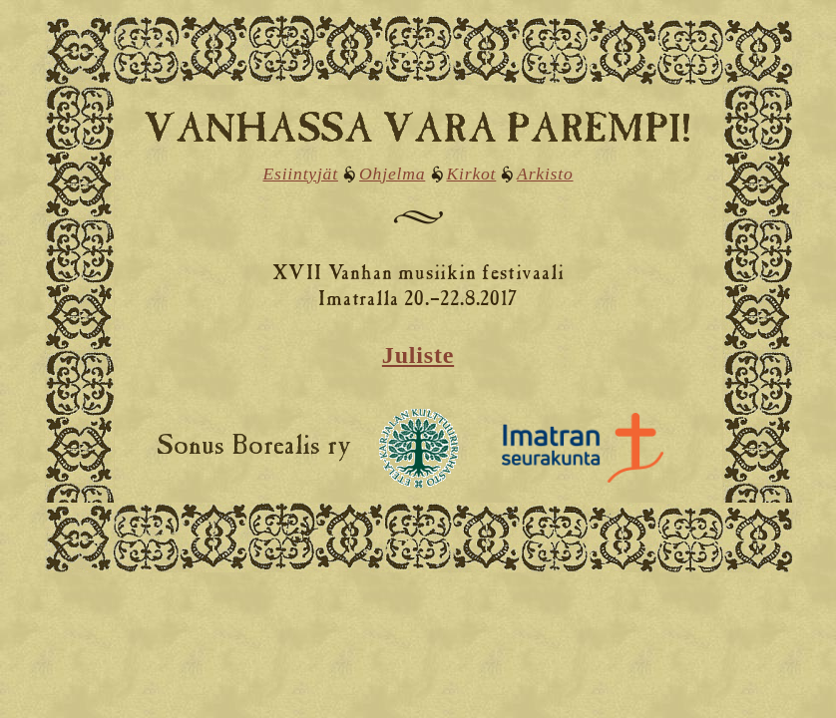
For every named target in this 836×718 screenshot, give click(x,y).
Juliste (418, 355)
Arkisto (545, 173)
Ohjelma (392, 173)
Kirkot (472, 173)
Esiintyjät (299, 173)
